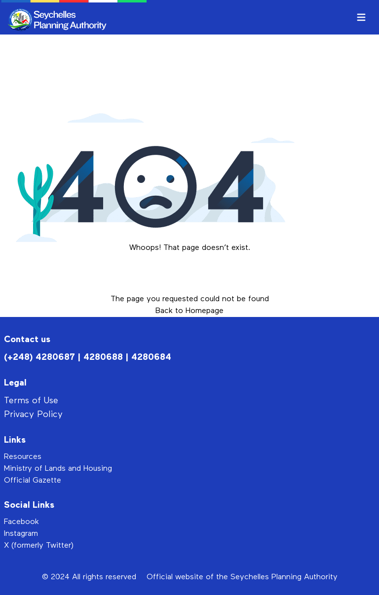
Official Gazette (32, 481)
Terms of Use (31, 400)
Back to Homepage (189, 311)
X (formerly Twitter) (39, 546)
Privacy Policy (33, 414)
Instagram (21, 534)
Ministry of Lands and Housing (58, 469)
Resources (22, 457)
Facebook (21, 522)
